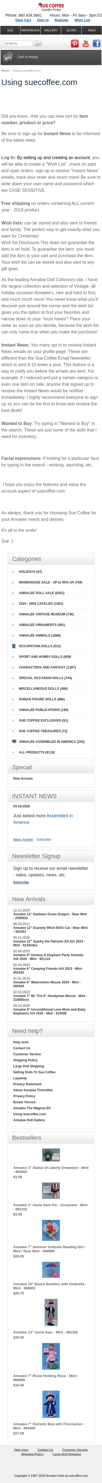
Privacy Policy (24, 1096)
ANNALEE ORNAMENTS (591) (38, 625)
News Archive (23, 839)
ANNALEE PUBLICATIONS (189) (40, 710)
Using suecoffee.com (29, 1114)
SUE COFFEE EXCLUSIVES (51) (40, 720)
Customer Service (27, 1054)
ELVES (71, 30)
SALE (91, 30)
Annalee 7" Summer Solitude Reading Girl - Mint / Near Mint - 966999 (49, 1249)
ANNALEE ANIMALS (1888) (36, 635)
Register (62, 20)
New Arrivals (23, 778)
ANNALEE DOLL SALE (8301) (38, 593)
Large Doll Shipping (28, 1066)
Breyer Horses (24, 1102)
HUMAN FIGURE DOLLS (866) (38, 699)
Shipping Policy (25, 1060)
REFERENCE (30, 30)
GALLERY (51, 30)
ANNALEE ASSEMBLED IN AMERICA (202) (48, 742)
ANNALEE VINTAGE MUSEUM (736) (43, 614)
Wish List (82, 20)
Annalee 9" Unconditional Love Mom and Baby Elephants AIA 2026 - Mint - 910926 (49, 1011)
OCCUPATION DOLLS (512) (36, 646)
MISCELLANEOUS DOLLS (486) (40, 689)
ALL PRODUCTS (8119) (33, 752)
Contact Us (21, 1048)
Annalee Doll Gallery (29, 1120)
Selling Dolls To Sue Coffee (34, 1072)
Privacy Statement (27, 1084)
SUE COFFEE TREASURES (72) (40, 731)
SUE (10, 30)
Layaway (20, 1078)
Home (5, 70)
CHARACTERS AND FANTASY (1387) (44, 667)
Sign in (43, 20)
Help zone (21, 1042)
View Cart (23, 20)
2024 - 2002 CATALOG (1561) (37, 604)
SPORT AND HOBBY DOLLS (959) (41, 657)
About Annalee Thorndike (33, 1090)
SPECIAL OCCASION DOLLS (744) (42, 678)
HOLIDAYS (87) (27, 572)
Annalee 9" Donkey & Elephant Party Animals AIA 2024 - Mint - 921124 (48, 957)
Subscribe (44, 839)
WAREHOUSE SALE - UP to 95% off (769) (47, 582)
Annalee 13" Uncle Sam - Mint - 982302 (45, 1332)
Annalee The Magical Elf (32, 1108)
